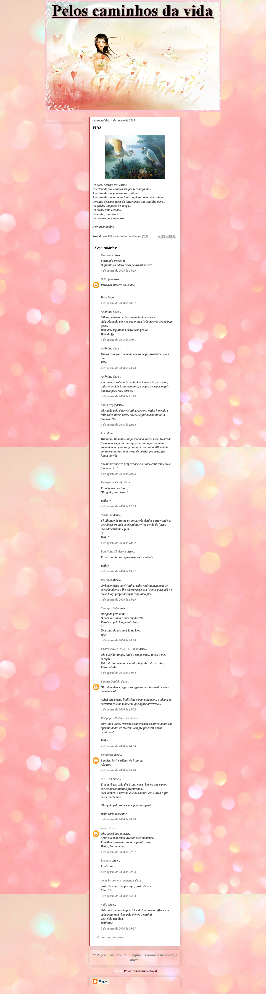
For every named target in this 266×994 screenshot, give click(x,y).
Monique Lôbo (110, 608)
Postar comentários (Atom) (140, 971)
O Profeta (107, 279)
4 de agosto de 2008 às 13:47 (118, 571)
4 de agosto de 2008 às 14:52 (118, 709)
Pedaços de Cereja (112, 482)
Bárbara (106, 860)
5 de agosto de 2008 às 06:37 (118, 928)
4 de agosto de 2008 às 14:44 (118, 672)
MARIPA (106, 779)
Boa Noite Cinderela (113, 551)
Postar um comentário (110, 937)
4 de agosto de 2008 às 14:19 (118, 599)
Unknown (107, 754)
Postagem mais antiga (161, 955)
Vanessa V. (107, 255)
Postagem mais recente (109, 955)
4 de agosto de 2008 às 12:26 (118, 473)
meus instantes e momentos (117, 880)
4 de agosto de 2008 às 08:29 (118, 270)
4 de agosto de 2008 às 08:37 (118, 303)
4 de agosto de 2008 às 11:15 (118, 396)
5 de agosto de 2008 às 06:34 (118, 896)
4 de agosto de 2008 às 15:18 (118, 770)
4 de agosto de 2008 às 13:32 (118, 543)
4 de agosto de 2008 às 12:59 (118, 506)
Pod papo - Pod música (115, 718)
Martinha (107, 515)
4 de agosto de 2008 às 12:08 (118, 424)
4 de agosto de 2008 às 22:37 (118, 852)
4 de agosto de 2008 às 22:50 (118, 871)
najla (104, 904)
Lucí (103, 433)
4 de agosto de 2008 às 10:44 (118, 368)
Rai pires (106, 579)
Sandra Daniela (110, 681)
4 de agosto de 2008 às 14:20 (118, 640)
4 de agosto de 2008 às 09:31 (118, 339)
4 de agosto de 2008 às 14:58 (118, 746)
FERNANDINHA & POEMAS (120, 648)
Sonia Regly (108, 404)
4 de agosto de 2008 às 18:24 (118, 819)
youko (104, 828)
